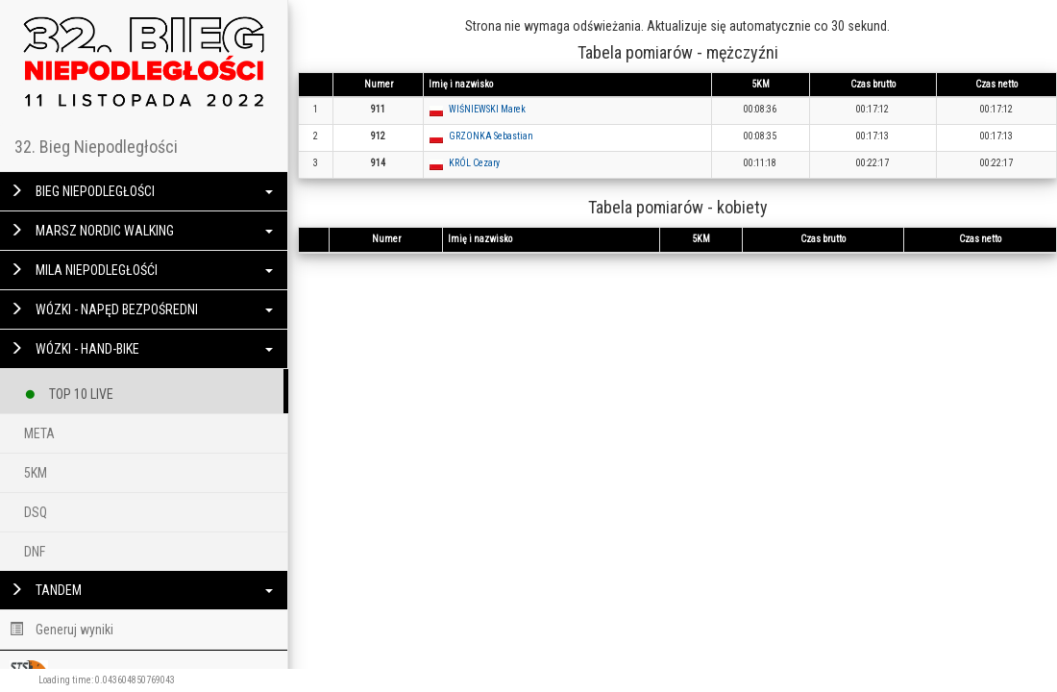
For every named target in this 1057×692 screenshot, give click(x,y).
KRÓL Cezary (474, 163)
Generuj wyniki (61, 629)
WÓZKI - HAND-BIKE (141, 349)
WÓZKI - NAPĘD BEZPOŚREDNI (141, 309)
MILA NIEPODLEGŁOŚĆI (141, 270)
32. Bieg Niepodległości (96, 146)
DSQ (35, 512)
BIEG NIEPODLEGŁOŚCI (141, 191)
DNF (34, 551)
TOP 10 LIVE (68, 391)
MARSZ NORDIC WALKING (141, 230)
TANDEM (141, 590)
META (39, 433)
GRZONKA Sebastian (491, 136)
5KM (35, 473)
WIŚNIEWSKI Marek (487, 109)
